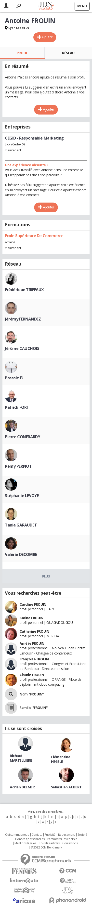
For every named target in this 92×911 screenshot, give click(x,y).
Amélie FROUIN (32, 643)
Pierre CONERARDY (22, 436)
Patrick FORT (17, 407)
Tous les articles (49, 843)
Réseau (68, 53)
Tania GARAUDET (21, 525)
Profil (22, 53)
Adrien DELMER (22, 787)
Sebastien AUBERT (66, 787)
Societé (82, 834)
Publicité (50, 834)
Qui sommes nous (17, 834)
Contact (37, 834)
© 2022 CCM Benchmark (46, 847)
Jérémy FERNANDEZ (23, 319)
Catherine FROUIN (34, 631)
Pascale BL (15, 378)
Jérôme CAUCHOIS (22, 348)
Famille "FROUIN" (34, 707)
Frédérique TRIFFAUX (24, 289)
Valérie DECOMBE (21, 554)
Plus (46, 576)
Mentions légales (25, 843)
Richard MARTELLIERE (21, 758)
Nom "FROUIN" (32, 694)
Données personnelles (30, 839)
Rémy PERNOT (18, 466)
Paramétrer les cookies (62, 839)
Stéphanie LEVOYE (22, 495)
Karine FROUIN (31, 618)
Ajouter (47, 37)
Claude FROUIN (32, 674)
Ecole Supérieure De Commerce (34, 235)
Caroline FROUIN (33, 604)
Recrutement (66, 834)
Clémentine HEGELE (60, 759)
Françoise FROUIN (34, 659)
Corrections (70, 843)
